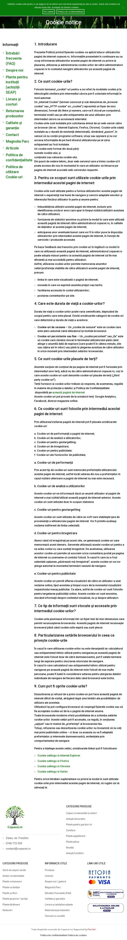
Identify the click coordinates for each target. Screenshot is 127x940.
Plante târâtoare (11, 904)
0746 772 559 (14, 843)
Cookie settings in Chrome (54, 766)
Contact (12, 135)
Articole (12, 148)
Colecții (49, 876)
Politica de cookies (77, 935)
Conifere (70, 830)
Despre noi (14, 70)
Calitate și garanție (55, 898)
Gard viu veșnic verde (14, 870)
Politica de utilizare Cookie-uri (14, 172)
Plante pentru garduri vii (79, 824)
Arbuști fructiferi (75, 853)
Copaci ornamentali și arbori (81, 813)
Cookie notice (86, 7)
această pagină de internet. (68, 392)
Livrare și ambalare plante (59, 904)
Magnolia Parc (17, 141)
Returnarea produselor (57, 910)
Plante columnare (12, 881)
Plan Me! (91, 929)
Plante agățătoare (75, 836)
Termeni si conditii (55, 916)
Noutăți (70, 847)
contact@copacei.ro (18, 848)
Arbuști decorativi (75, 819)
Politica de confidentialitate (54, 935)
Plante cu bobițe (11, 887)
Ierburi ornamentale (13, 876)
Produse (49, 870)
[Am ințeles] (123, 8)
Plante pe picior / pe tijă (15, 898)
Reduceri (7, 910)
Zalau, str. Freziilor (17, 838)
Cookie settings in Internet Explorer (59, 755)
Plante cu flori (9, 893)
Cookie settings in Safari (53, 771)
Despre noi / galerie (55, 881)
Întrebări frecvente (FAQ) (14, 58)
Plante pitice (72, 841)
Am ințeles (49, 11)
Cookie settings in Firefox (53, 761)
